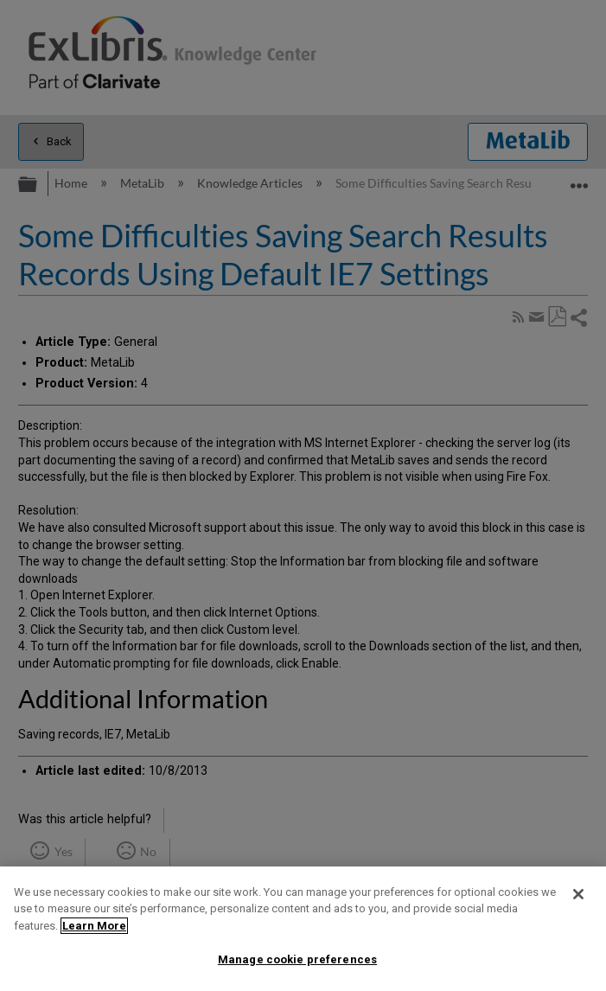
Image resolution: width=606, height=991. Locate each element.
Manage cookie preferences (297, 959)
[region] (303, 928)
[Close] (578, 894)
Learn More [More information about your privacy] (94, 925)
